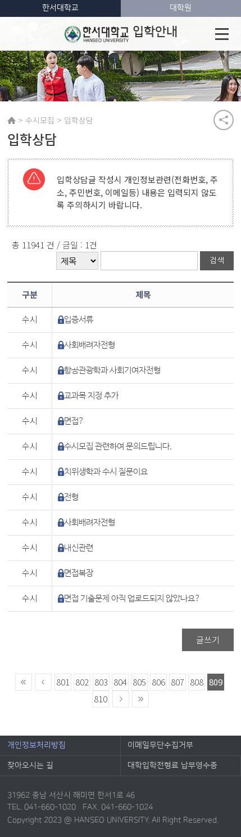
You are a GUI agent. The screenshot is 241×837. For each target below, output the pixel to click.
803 (101, 682)
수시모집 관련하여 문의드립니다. (118, 446)
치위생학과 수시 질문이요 (106, 472)
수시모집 (39, 120)
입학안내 (121, 34)
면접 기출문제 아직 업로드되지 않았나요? (132, 598)
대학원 (181, 7)
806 (158, 682)
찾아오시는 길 (30, 765)
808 (196, 682)
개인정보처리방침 (36, 745)
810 (100, 699)
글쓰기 (208, 639)
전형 (71, 497)
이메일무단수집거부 (160, 745)
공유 (223, 120)
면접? (74, 421)
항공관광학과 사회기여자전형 (112, 370)
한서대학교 (60, 7)
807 (177, 682)
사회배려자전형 (89, 345)
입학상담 (78, 120)
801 (63, 682)
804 (120, 682)
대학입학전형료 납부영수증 (172, 765)
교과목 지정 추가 (91, 395)
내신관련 (78, 548)
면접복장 (78, 573)
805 (139, 682)
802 (82, 682)
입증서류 (78, 319)
